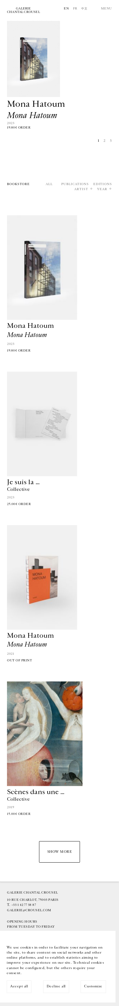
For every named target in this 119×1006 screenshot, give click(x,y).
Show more (59, 852)
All (49, 184)
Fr (75, 8)
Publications (75, 184)
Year (102, 189)
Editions (102, 184)
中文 (84, 8)
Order (24, 128)
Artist (81, 189)
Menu (106, 8)
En (66, 8)
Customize (93, 986)
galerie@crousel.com (29, 910)
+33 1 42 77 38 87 (23, 905)
